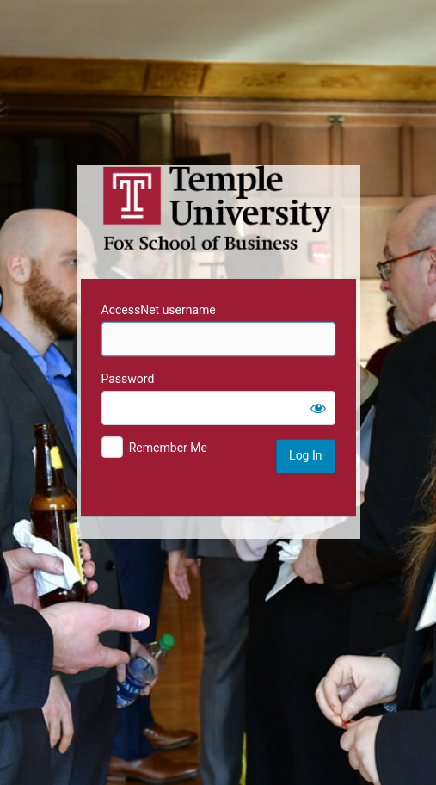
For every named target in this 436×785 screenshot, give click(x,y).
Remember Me (168, 447)
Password (128, 379)
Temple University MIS (218, 208)
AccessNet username (158, 310)
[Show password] (318, 408)
